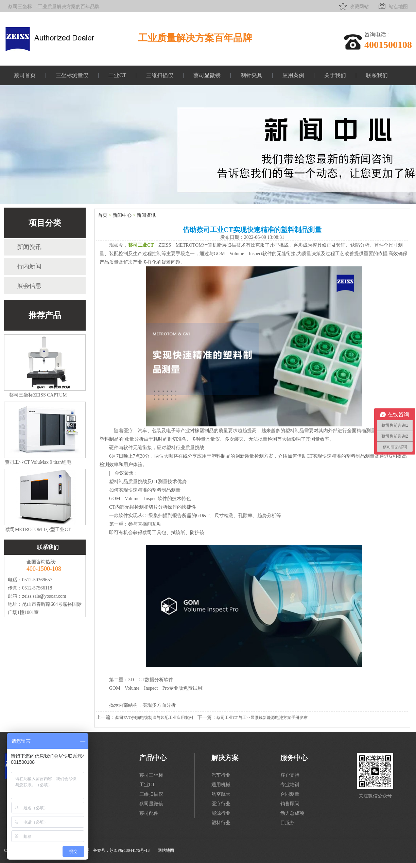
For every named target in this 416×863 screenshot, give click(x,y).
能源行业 (220, 813)
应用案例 (293, 75)
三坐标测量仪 (72, 75)
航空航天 (220, 794)
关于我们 (335, 75)
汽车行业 (220, 775)
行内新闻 (29, 266)
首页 (102, 215)
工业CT (117, 75)
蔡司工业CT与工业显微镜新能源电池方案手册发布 (261, 717)
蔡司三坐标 (20, 6)
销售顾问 (289, 803)
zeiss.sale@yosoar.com (44, 596)
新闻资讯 (29, 247)
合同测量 (289, 794)
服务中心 (294, 757)
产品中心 (153, 757)
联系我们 (377, 75)
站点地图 (392, 6)
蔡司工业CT (141, 245)
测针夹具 (251, 75)
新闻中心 (122, 215)
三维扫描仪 (159, 75)
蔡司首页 (25, 75)
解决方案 (225, 757)
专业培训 (289, 784)
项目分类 (45, 222)
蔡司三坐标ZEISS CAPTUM (38, 395)
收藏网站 (353, 6)
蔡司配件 (148, 813)
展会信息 (29, 285)
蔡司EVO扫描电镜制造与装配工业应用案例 (154, 717)
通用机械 (220, 784)
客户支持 (289, 775)
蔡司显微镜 (207, 75)
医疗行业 (220, 803)
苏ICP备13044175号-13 (129, 850)
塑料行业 (220, 822)
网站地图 (166, 850)
